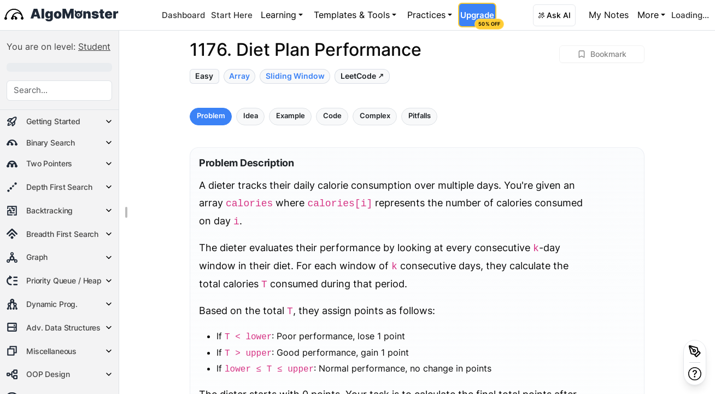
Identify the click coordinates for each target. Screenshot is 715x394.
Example (290, 116)
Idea (250, 116)
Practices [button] (426, 14)
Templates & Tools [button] (352, 14)
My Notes (609, 14)
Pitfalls (419, 116)
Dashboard (183, 15)
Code (332, 116)
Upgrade (478, 18)
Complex (375, 116)
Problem (211, 116)
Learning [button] (278, 14)
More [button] (648, 14)
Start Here (232, 15)
